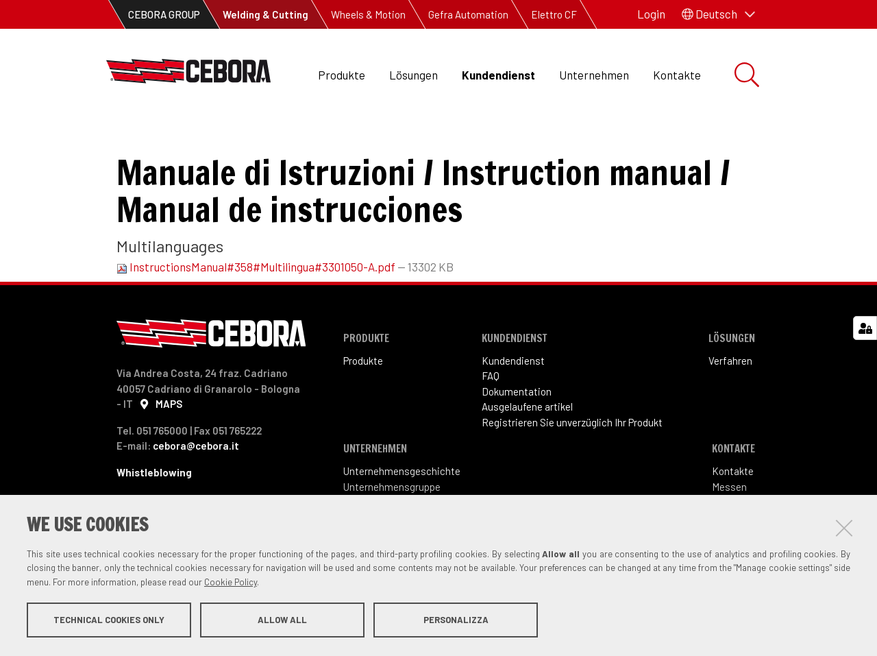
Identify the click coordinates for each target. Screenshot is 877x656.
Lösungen (413, 75)
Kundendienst (498, 75)
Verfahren (730, 393)
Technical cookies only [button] (108, 620)
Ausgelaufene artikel (527, 439)
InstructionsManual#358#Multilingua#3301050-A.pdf (256, 299)
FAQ (490, 408)
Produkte (341, 75)
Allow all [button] (282, 620)
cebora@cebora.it (196, 478)
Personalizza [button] (456, 620)
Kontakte (677, 75)
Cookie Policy (230, 582)
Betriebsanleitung (362, 137)
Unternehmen (594, 75)
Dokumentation (257, 137)
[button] (718, 14)
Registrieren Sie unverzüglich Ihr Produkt (572, 454)
